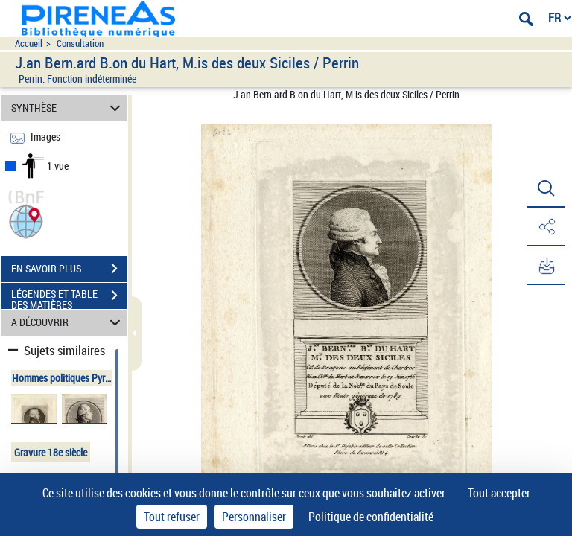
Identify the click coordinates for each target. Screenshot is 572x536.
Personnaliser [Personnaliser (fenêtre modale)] (254, 516)
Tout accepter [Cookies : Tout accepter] (499, 493)
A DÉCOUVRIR (68, 323)
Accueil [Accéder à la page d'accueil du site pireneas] (28, 43)
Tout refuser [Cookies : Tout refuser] (172, 516)
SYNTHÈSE (68, 108)
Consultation (80, 43)
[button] (26, 220)
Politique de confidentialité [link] (370, 516)
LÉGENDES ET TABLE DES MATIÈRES (69, 297)
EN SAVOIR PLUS (69, 268)
